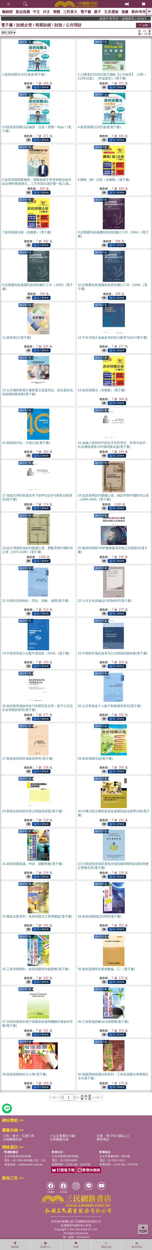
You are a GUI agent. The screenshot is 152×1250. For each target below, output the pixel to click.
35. (35, 969)
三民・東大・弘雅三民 (19, 1135)
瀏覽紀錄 (106, 1245)
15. (26, 442)
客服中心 (45, 1245)
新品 (23, 12)
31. (32, 863)
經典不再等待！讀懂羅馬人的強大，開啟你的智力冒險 (134, 18)
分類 (143, 25)
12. (113, 337)
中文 (36, 12)
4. (99, 127)
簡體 (56, 12)
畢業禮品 (103, 1139)
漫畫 (124, 12)
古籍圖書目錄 (12, 1139)
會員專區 (137, 1245)
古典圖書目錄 (59, 1139)
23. (36, 653)
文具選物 (111, 12)
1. (23, 74)
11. (16, 337)
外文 (46, 12)
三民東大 (70, 12)
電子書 (85, 12)
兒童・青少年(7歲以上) (113, 1135)
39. (24, 1074)
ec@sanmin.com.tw (30, 1164)
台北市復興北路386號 (17, 1156)
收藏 (75, 1245)
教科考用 (138, 12)
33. (37, 916)
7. (26, 232)
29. (32, 811)
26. (109, 706)
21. (35, 600)
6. (104, 179)
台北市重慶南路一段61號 (114, 1156)
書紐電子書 (25, 42)
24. (113, 653)
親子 (97, 12)
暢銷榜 (7, 12)
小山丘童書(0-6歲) (62, 1135)
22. (105, 600)
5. (37, 183)
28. (95, 758)
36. (106, 969)
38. (103, 1021)
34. (99, 916)
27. (27, 758)
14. (101, 390)
